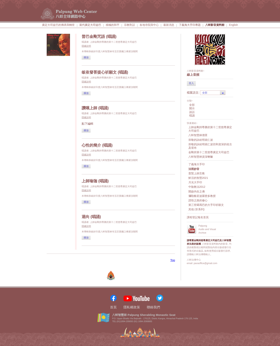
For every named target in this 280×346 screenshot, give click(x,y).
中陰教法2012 (196, 186)
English (233, 24)
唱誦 (192, 115)
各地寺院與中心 (149, 24)
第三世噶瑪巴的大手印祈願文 (206, 204)
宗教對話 (129, 24)
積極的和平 (112, 24)
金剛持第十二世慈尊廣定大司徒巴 (208, 152)
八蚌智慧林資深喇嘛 (200, 156)
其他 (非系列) (196, 209)
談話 (192, 112)
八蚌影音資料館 (214, 24)
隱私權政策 (131, 307)
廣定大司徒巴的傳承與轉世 (58, 24)
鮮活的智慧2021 (198, 177)
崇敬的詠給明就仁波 (200, 139)
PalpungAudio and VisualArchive (207, 229)
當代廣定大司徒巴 (90, 24)
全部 (192, 104)
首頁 (113, 307)
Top (172, 260)
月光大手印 (195, 182)
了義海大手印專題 (190, 24)
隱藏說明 (86, 46)
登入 (191, 83)
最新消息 (168, 24)
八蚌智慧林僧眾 (197, 135)
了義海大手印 (196, 164)
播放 (86, 57)
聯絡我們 (153, 307)
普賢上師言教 (196, 173)
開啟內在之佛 (196, 191)
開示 (192, 108)
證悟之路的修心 (197, 200)
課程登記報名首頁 (198, 217)
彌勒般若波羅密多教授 (202, 195)
